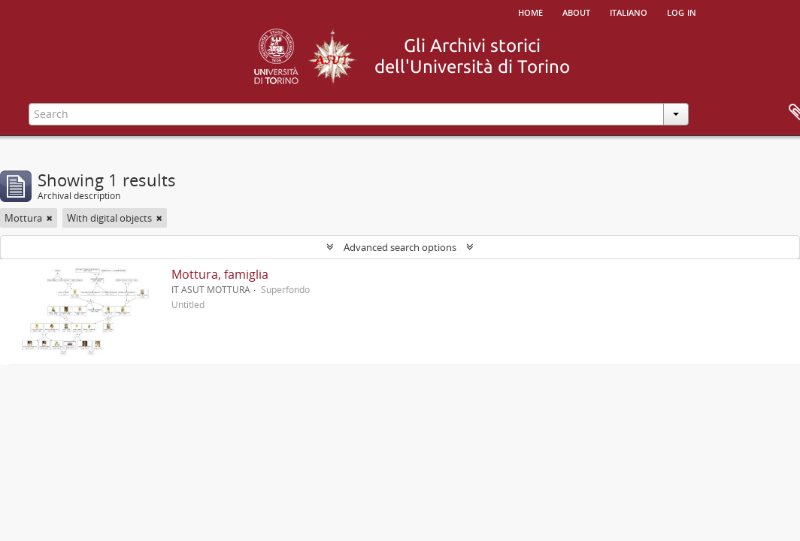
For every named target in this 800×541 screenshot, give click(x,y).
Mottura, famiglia (219, 274)
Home (530, 11)
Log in (681, 11)
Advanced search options (400, 247)
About (576, 11)
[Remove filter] (50, 217)
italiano (628, 11)
